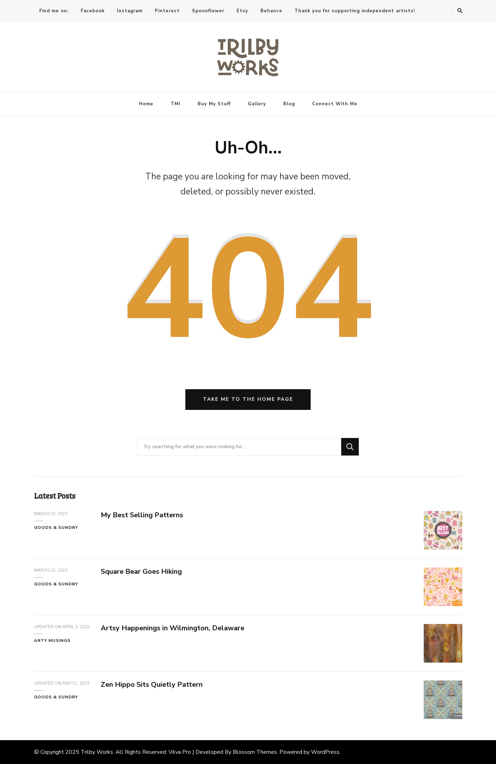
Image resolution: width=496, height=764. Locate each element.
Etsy (242, 11)
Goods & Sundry (56, 527)
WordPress (325, 752)
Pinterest (167, 11)
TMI (175, 104)
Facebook (93, 11)
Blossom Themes (255, 752)
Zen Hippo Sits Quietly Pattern (152, 684)
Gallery (257, 104)
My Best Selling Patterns (142, 515)
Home (146, 104)
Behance (271, 11)
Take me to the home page (248, 399)
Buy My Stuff (214, 104)
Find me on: (53, 11)
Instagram (130, 11)
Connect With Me (334, 104)
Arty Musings (52, 640)
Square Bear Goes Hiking (141, 571)
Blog (289, 104)
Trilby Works (97, 752)
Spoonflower (208, 11)
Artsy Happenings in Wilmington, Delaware (172, 628)
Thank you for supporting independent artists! (355, 11)
